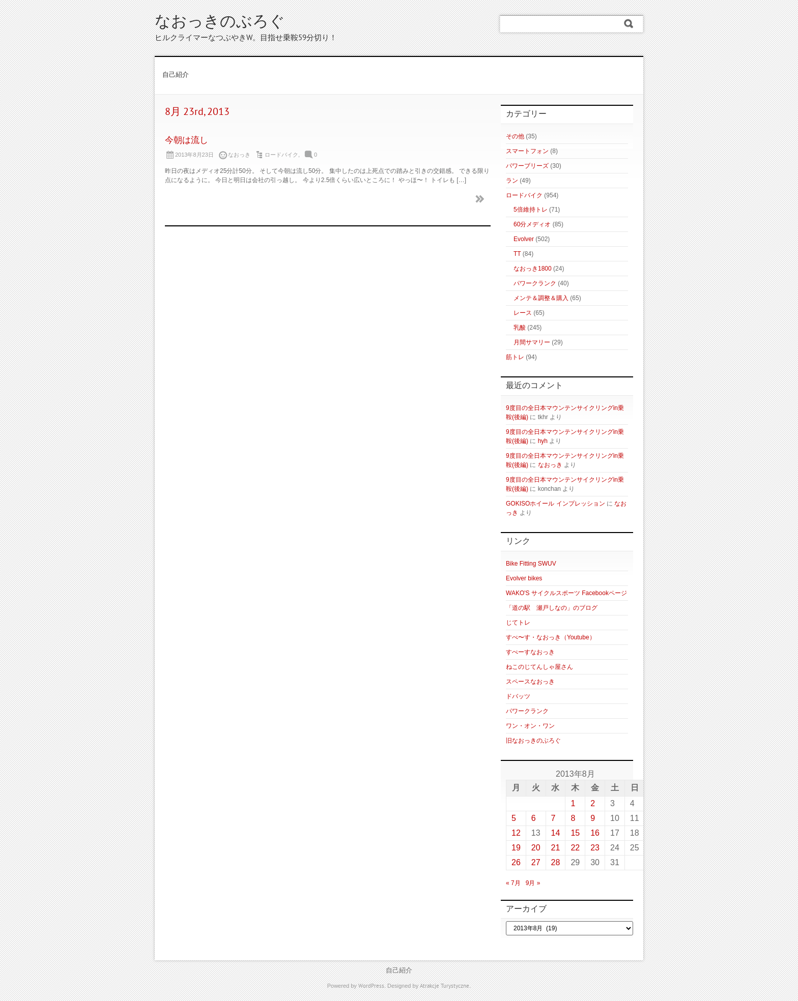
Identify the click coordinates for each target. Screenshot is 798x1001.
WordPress (371, 986)
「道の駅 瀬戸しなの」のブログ (551, 607)
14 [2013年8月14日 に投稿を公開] (555, 833)
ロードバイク (281, 155)
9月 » (533, 883)
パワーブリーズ (527, 165)
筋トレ (515, 357)
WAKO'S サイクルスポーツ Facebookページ (566, 593)
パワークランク (535, 283)
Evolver (524, 239)
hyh (543, 441)
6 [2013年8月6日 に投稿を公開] (533, 818)
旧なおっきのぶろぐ (533, 740)
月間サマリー (532, 342)
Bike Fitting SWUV (531, 563)
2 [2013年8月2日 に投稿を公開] (592, 803)
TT (517, 253)
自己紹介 (175, 75)
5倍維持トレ (531, 209)
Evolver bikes (524, 578)
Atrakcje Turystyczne (444, 986)
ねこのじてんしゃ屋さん (539, 666)
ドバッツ (518, 696)
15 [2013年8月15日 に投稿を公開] (575, 833)
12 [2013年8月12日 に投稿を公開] (516, 833)
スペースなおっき (530, 681)
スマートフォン (527, 151)
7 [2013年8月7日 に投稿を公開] (553, 818)
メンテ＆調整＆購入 (541, 298)
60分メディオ (532, 224)
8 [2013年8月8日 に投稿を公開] (573, 818)
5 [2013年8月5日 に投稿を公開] (513, 818)
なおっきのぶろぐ (220, 23)
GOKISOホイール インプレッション (555, 503)
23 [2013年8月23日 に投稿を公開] (595, 847)
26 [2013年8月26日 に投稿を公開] (516, 862)
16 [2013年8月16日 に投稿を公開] (595, 833)
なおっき (550, 464)
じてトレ (518, 622)
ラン (512, 180)
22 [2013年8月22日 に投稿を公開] (575, 847)
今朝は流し (186, 140)
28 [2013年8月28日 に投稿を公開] (555, 862)
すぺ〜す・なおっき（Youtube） (550, 637)
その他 (515, 136)
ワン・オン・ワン (530, 725)
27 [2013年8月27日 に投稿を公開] (535, 862)
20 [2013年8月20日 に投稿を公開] (535, 847)
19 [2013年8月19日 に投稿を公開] (516, 847)
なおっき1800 (533, 268)
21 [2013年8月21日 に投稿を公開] (555, 847)
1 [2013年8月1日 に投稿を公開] (573, 803)
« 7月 (513, 883)
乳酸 (520, 327)
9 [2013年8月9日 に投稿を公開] (592, 818)
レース (523, 312)
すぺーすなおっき (530, 652)
